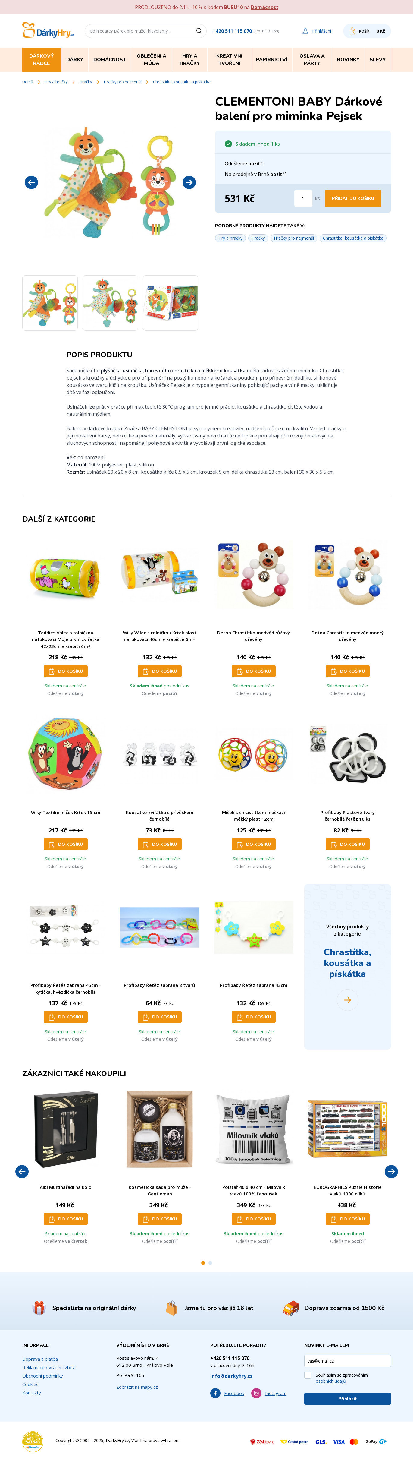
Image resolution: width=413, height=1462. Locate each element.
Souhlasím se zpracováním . (342, 1378)
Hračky (86, 81)
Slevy (378, 59)
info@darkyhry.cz (231, 1376)
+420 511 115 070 (232, 31)
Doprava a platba (40, 1359)
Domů (27, 81)
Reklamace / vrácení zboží (49, 1367)
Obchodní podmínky (42, 1376)
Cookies (30, 1384)
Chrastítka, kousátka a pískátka (182, 81)
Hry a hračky (56, 81)
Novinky (348, 59)
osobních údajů (331, 1381)
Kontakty (31, 1393)
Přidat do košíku (353, 198)
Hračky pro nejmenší (122, 81)
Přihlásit (347, 1399)
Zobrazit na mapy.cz (137, 1387)
